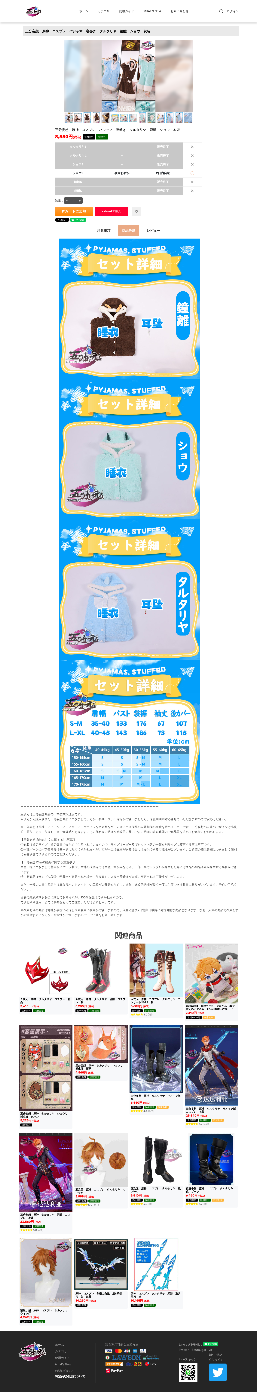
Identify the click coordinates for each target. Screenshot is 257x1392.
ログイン (233, 11)
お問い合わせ (179, 11)
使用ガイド (126, 11)
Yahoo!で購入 (111, 211)
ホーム (83, 11)
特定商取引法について (70, 1376)
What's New (152, 11)
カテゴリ (104, 11)
